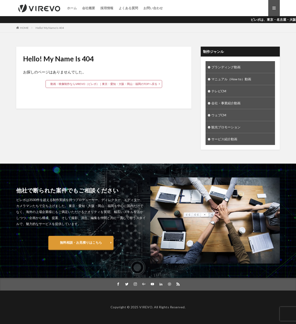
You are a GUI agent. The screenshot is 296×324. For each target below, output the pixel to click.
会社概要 (88, 8)
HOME (24, 28)
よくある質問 (128, 8)
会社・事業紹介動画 (225, 103)
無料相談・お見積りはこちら (81, 242)
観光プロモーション (225, 127)
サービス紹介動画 (224, 139)
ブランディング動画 (225, 67)
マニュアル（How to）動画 (231, 79)
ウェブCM (218, 115)
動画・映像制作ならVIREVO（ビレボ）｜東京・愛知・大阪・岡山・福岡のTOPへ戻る (103, 84)
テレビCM (218, 91)
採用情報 (106, 8)
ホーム (72, 8)
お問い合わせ (153, 8)
